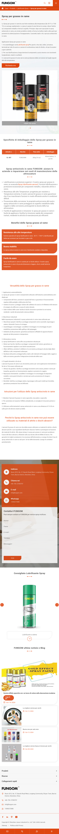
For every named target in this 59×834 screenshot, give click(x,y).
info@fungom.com (15, 493)
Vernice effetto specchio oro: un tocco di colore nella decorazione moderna (28, 693)
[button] (2, 605)
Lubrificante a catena (29, 636)
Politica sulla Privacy (16, 825)
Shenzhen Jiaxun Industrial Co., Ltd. (21, 822)
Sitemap (4, 825)
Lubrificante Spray (23, 8)
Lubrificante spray (23, 45)
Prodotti (12, 8)
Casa (6, 8)
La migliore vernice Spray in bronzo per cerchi (38, 746)
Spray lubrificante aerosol (29, 184)
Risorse (5, 776)
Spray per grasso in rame (38, 8)
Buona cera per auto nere (32, 729)
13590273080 (14, 502)
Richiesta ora (10, 65)
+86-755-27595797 (16, 484)
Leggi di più (6, 698)
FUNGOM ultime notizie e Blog (29, 649)
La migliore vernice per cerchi (33, 708)
